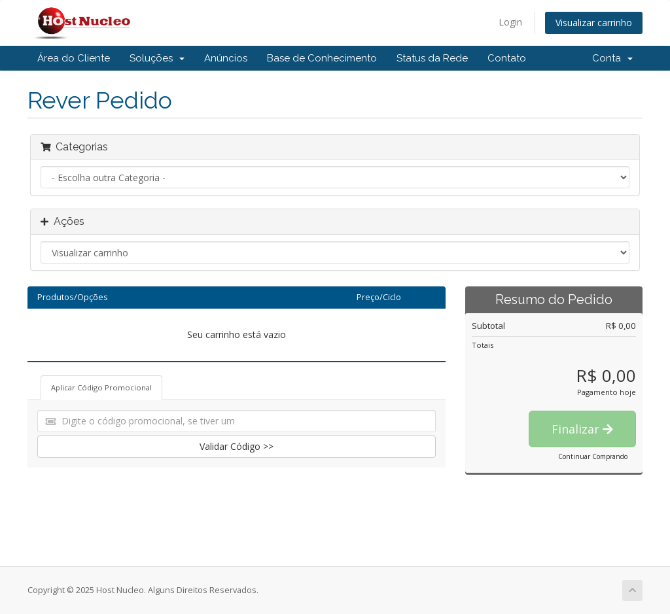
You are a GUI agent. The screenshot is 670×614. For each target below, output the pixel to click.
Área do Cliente (73, 58)
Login (510, 22)
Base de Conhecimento (322, 58)
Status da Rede (432, 58)
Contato (506, 58)
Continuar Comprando (592, 456)
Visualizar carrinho (593, 22)
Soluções (157, 58)
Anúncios (225, 58)
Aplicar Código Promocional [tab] (101, 387)
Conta (612, 58)
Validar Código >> (236, 446)
